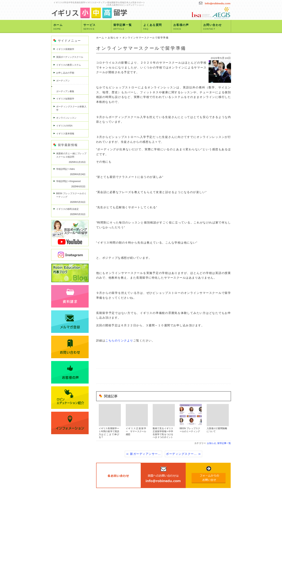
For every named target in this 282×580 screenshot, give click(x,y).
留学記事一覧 (122, 26)
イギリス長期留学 (65, 49)
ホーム (58, 26)
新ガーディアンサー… (145, 453)
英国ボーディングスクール (69, 57)
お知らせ (113, 37)
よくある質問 (152, 26)
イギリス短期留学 (65, 98)
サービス (89, 26)
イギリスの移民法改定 (67, 209)
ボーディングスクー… (181, 453)
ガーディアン (63, 80)
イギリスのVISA (64, 125)
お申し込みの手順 (65, 72)
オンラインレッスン (66, 118)
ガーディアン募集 (65, 91)
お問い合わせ (212, 26)
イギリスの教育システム (68, 65)
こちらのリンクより (119, 340)
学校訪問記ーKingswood (68, 181)
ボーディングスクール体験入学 (71, 108)
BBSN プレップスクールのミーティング (71, 195)
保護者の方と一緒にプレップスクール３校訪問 (71, 155)
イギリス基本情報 (65, 133)
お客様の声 (181, 26)
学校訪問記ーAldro (65, 169)
